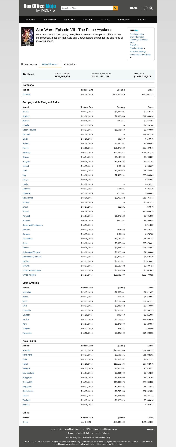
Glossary (70, 433)
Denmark (26, 134)
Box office (134, 45)
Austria (26, 112)
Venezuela (27, 333)
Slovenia (26, 234)
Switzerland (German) (32, 257)
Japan (25, 364)
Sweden (26, 248)
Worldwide (69, 19)
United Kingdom (29, 275)
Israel (25, 171)
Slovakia (26, 229)
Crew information (137, 37)
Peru (25, 324)
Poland (26, 211)
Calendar (88, 19)
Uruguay (26, 328)
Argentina (27, 292)
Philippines (27, 377)
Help (107, 433)
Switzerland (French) (31, 252)
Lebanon (26, 189)
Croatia (26, 125)
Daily (72, 429)
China (25, 422)
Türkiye (26, 261)
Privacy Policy (79, 444)
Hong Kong (27, 355)
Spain (25, 243)
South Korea (28, 391)
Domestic (30, 19)
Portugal (26, 216)
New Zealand (28, 373)
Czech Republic (29, 130)
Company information (139, 40)
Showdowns (123, 19)
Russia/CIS (27, 382)
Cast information (137, 34)
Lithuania (26, 193)
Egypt (25, 139)
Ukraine (26, 266)
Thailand (26, 400)
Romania (26, 220)
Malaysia (26, 368)
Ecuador (26, 315)
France (26, 148)
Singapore (27, 386)
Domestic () (62, 74)
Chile (25, 306)
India (25, 359)
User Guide (81, 433)
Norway (26, 202)
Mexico (26, 319)
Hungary (26, 161)
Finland (26, 143)
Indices (142, 19)
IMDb (99, 437)
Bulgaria (26, 121)
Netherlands (28, 198)
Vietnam (26, 405)
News (132, 42)
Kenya (25, 180)
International (49, 19)
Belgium (26, 116)
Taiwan (26, 396)
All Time (105, 19)
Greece (26, 157)
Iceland (26, 166)
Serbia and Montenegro (33, 225)
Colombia (27, 310)
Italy (24, 175)
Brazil (25, 301)
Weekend (80, 429)
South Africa (28, 239)
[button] (137, 48)
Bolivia (25, 297)
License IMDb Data (95, 433)
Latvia (25, 184)
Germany (27, 152)
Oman (25, 207)
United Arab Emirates (32, 270)
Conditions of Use (61, 444)
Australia (26, 350)
